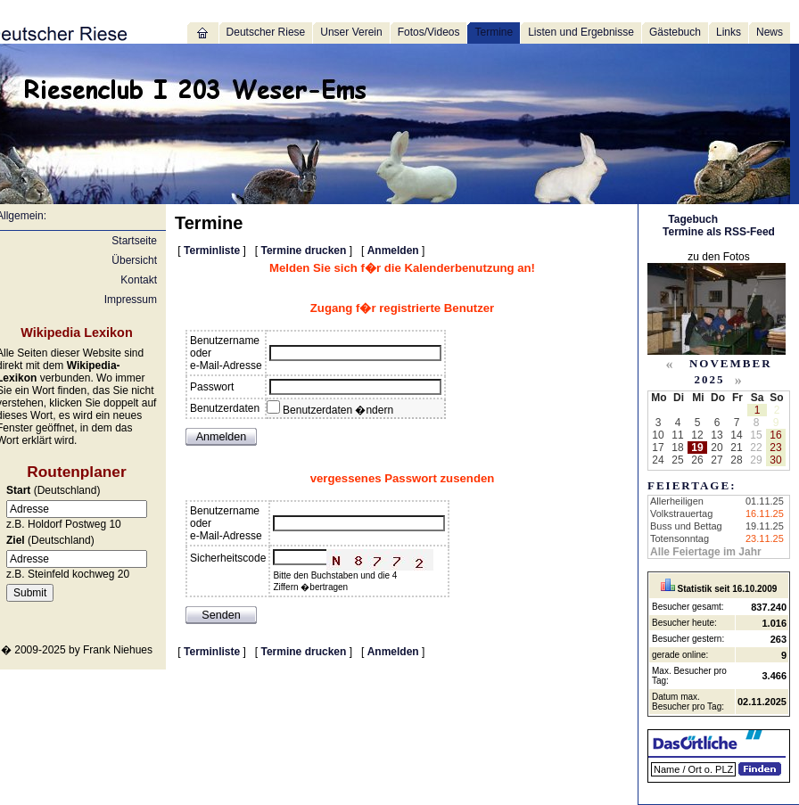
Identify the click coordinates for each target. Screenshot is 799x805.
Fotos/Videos (429, 32)
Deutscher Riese (266, 32)
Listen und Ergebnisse (581, 32)
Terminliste (212, 250)
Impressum (130, 299)
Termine (493, 32)
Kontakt (138, 280)
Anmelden (393, 250)
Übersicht (134, 260)
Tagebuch (693, 219)
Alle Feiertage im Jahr (706, 552)
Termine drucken (304, 250)
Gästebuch (675, 32)
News (769, 32)
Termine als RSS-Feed (719, 232)
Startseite (134, 240)
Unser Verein (351, 32)
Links (728, 32)
